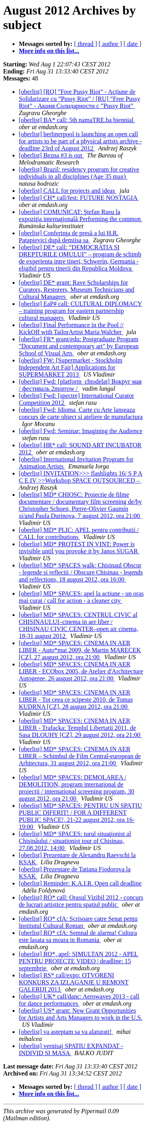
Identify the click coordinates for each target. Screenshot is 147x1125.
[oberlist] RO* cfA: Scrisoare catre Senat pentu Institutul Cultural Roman (78, 922)
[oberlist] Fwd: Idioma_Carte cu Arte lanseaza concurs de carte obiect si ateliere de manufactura (81, 413)
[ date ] (132, 43)
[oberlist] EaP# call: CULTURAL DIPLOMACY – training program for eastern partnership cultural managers (80, 310)
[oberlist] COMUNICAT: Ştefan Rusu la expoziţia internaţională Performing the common (80, 215)
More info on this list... (49, 51)
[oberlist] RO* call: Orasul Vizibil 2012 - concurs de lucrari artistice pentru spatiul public (81, 901)
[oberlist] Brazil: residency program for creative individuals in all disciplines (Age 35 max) (79, 173)
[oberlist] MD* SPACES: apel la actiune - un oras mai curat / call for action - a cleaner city (81, 597)
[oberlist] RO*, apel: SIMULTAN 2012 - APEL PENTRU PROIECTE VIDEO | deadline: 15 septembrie (78, 961)
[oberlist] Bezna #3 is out (51, 155)
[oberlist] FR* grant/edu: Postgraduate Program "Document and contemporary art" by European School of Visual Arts (79, 346)
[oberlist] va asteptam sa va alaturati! (66, 1031)
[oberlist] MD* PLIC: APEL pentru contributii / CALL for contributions (79, 533)
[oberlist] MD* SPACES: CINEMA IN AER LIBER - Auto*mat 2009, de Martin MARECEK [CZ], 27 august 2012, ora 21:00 (80, 650)
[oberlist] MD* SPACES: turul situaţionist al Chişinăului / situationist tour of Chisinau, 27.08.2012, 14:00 (75, 840)
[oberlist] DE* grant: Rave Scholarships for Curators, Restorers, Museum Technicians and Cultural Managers (76, 289)
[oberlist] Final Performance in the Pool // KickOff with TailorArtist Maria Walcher (71, 328)
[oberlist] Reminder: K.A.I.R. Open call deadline (80, 883)
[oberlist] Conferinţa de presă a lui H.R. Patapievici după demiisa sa (68, 236)
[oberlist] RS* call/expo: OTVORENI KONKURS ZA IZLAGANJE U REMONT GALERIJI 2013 (74, 982)
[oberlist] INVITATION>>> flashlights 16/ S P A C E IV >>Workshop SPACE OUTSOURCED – (80, 477)
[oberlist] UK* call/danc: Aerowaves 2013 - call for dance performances (79, 1000)
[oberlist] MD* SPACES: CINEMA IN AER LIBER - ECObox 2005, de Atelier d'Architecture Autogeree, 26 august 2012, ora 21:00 (81, 671)
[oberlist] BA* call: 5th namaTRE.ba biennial (77, 120)
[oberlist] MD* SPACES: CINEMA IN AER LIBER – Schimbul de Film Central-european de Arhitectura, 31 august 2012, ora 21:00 (80, 756)
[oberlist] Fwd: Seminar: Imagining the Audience (80, 431)
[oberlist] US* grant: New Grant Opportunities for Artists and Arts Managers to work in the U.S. (80, 1014)
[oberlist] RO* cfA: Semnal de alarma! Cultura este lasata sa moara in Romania (78, 936)
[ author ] (110, 43)
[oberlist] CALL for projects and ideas (67, 190)
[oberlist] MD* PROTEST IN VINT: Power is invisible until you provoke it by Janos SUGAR (79, 547)
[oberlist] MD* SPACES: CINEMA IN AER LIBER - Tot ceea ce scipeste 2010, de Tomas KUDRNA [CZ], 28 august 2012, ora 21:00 (76, 699)
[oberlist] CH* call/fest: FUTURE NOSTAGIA (79, 197)
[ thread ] (85, 43)
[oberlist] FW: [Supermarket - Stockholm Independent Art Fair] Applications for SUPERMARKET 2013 (70, 367)
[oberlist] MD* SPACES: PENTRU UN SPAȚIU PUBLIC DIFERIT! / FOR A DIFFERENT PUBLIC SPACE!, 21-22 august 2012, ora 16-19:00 (80, 816)
